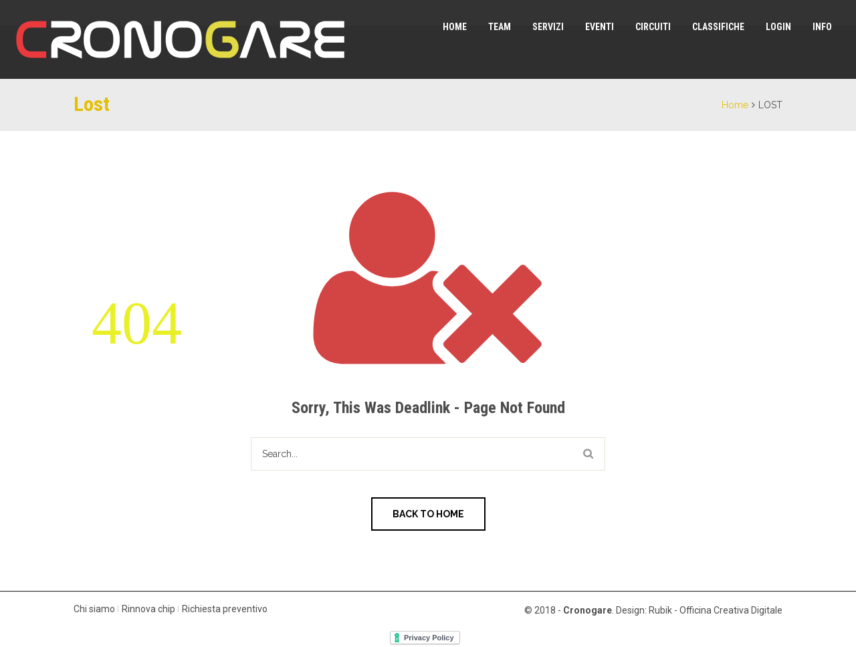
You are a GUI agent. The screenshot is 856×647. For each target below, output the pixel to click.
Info (822, 26)
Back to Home (428, 514)
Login (778, 26)
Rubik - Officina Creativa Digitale (715, 610)
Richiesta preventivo (225, 609)
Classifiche (718, 26)
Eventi (599, 26)
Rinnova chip (148, 609)
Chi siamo (94, 609)
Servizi (548, 26)
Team (499, 26)
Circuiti (653, 26)
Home (455, 26)
